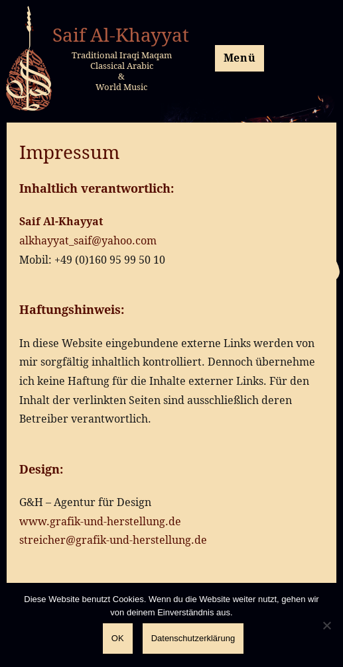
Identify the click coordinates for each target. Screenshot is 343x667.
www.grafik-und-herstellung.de (100, 521)
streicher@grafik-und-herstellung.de (113, 540)
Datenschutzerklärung (193, 638)
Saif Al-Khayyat (120, 34)
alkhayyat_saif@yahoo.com (88, 240)
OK (117, 638)
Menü (240, 57)
